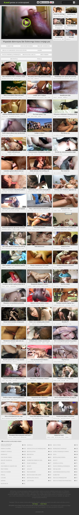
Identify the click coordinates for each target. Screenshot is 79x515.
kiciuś (8, 342)
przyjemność (56, 248)
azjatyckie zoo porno (13, 210)
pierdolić (68, 39)
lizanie (39, 116)
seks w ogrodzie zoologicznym (61, 78)
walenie (42, 305)
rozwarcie (4, 483)
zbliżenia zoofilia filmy (7, 78)
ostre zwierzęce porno (33, 305)
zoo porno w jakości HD (59, 135)
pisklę (39, 59)
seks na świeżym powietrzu (62, 480)
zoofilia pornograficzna (63, 116)
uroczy (55, 97)
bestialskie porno (57, 154)
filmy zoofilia (14, 399)
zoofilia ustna (58, 463)
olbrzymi (9, 46)
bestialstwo (17, 78)
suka (13, 267)
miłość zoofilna (43, 46)
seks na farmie (6, 472)
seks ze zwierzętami (58, 16)
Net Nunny (35, 504)
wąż (70, 16)
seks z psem (30, 78)
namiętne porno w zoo (58, 305)
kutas (3, 380)
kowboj (73, 418)
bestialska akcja (29, 54)
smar (67, 16)
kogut (29, 418)
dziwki (3, 480)
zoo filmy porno (27, 46)
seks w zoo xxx (57, 39)
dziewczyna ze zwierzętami (60, 229)
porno (8, 305)
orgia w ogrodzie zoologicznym (14, 50)
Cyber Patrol (43, 504)
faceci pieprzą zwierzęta (11, 54)
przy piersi (44, 54)
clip (12, 305)
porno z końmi (16, 229)
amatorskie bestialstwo (61, 472)
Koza (67, 27)
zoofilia (20, 97)
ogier (40, 50)
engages (73, 305)
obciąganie (13, 286)
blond (54, 116)
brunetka (14, 59)
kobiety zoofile (12, 154)
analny (29, 469)
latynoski (67, 305)
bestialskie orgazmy (34, 474)
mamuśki (60, 97)
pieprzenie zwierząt (32, 191)
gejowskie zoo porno (58, 27)
